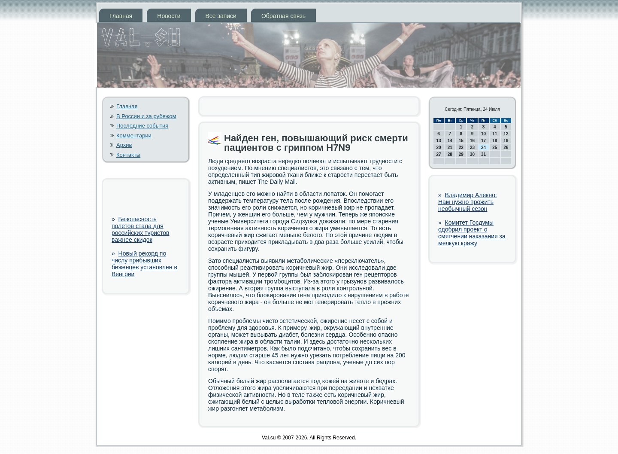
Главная (120, 15)
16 (472, 140)
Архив (124, 145)
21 (450, 147)
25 (494, 147)
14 (450, 140)
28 (450, 154)
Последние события (142, 125)
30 (472, 154)
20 (438, 147)
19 (505, 140)
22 (461, 147)
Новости (168, 15)
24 (483, 147)
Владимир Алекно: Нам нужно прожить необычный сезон (467, 202)
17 (483, 140)
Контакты (128, 155)
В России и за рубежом (146, 116)
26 (505, 147)
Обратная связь (283, 15)
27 (438, 154)
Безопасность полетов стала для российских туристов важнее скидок (141, 229)
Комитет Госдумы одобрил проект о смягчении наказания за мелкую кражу (472, 233)
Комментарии (133, 135)
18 (494, 140)
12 (505, 133)
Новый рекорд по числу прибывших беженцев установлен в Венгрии (144, 263)
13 (438, 140)
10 (483, 133)
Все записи (221, 15)
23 (472, 147)
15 (461, 140)
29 (461, 154)
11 (494, 133)
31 (483, 154)
